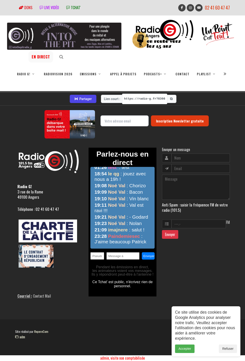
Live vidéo (49, 7)
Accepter (184, 348)
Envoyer (170, 234)
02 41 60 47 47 (217, 7)
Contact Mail (42, 296)
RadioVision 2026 (58, 74)
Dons (25, 7)
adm (20, 336)
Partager (83, 99)
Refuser (228, 348)
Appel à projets (123, 74)
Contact (182, 74)
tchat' (73, 7)
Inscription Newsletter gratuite (180, 121)
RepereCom (41, 331)
